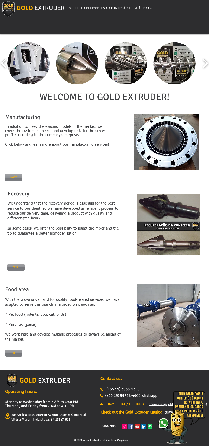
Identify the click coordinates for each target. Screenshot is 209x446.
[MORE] (13, 177)
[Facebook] (130, 426)
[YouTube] (137, 426)
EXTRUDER (49, 8)
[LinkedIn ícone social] (143, 426)
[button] (28, 63)
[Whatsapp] (150, 426)
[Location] (7, 416)
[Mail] (101, 404)
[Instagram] (124, 426)
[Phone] (101, 389)
